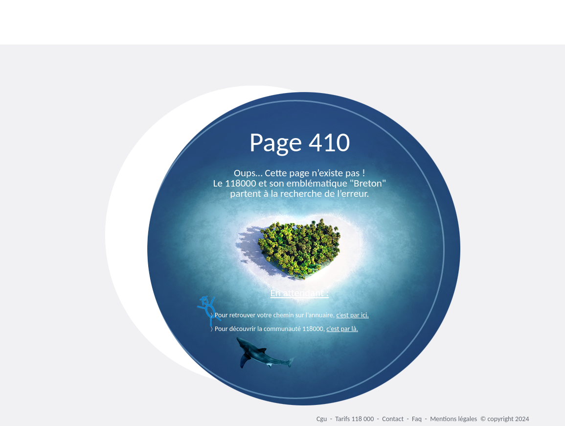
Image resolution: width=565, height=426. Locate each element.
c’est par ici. (352, 315)
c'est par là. (342, 329)
